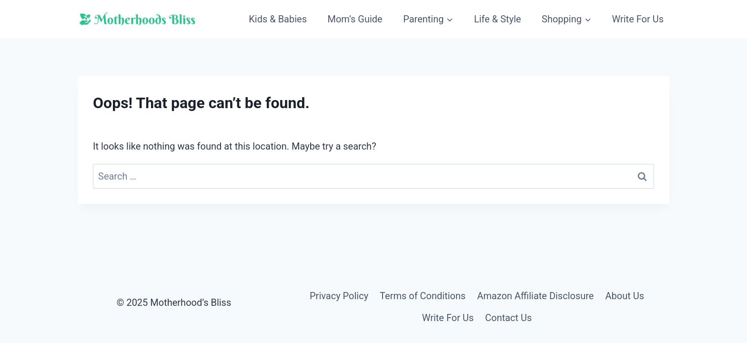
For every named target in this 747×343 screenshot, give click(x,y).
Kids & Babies (278, 19)
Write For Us (638, 19)
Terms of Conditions (422, 296)
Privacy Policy (339, 296)
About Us (624, 296)
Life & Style (497, 19)
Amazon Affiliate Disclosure (535, 296)
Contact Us (508, 317)
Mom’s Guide (354, 19)
